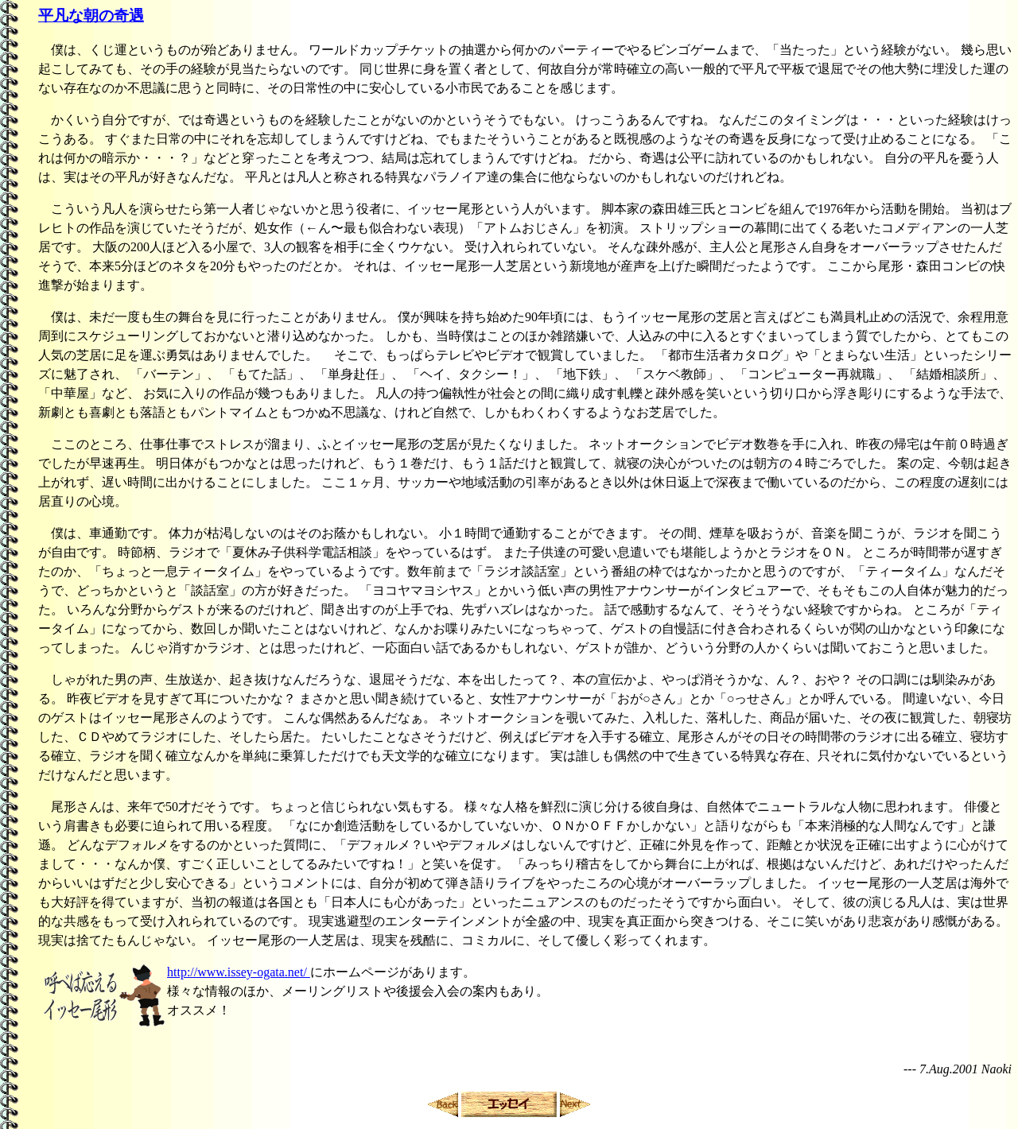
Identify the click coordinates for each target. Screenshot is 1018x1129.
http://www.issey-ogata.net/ (238, 972)
